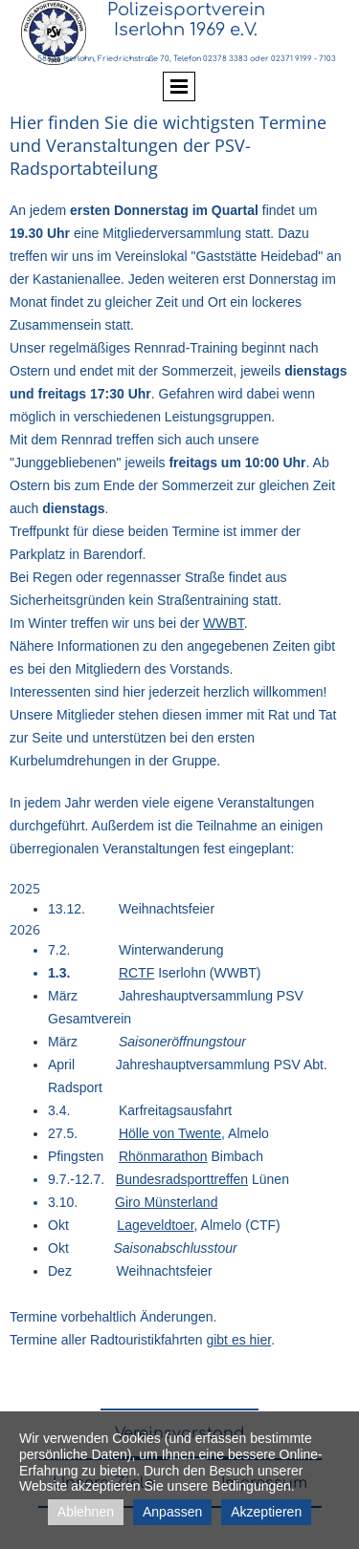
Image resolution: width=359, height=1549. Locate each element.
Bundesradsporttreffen (182, 1179)
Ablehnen (85, 1511)
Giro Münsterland (166, 1202)
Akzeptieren (266, 1511)
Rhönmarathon (163, 1156)
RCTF (136, 972)
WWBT (223, 623)
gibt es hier (238, 1339)
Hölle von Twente (170, 1133)
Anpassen (172, 1511)
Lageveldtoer (155, 1225)
